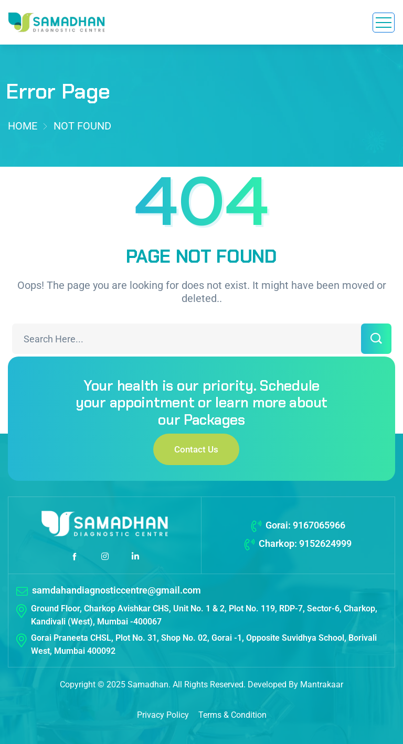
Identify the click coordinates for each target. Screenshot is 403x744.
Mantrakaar (321, 684)
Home (22, 126)
